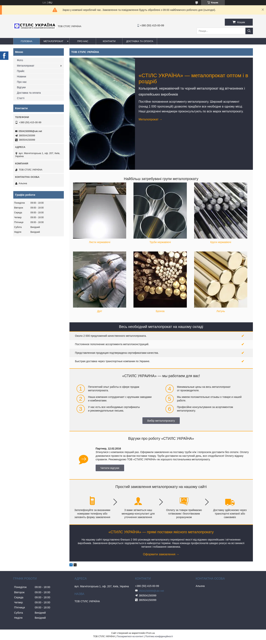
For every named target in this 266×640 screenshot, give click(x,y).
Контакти (109, 41)
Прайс (21, 71)
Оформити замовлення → (161, 554)
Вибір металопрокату (161, 420)
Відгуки (21, 87)
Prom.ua (150, 633)
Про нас (82, 41)
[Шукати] (249, 31)
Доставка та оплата (139, 41)
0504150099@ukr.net (30, 131)
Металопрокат (53, 41)
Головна (26, 41)
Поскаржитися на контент (130, 636)
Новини (21, 76)
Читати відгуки (110, 467)
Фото (20, 60)
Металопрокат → (150, 119)
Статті (21, 98)
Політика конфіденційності (159, 636)
